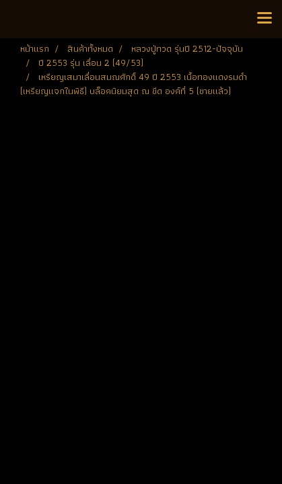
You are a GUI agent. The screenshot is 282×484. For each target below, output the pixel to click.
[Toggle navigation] (264, 19)
